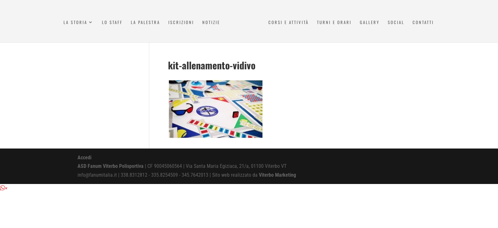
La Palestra (145, 22)
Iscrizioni (181, 22)
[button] (3, 188)
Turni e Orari (334, 22)
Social (396, 22)
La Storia (75, 22)
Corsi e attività (288, 22)
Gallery (370, 22)
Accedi (84, 158)
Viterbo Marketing (277, 175)
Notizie (211, 22)
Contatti (423, 22)
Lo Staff (112, 22)
